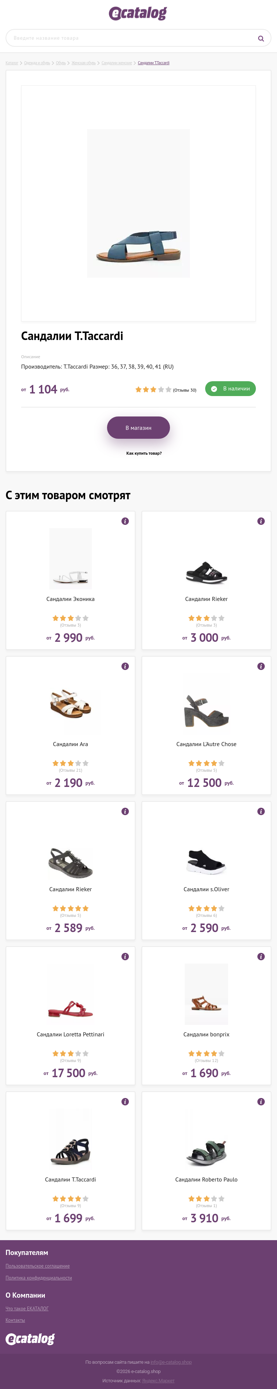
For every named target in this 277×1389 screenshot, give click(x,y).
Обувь (61, 62)
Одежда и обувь (37, 62)
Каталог (12, 62)
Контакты (15, 1320)
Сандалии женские (116, 62)
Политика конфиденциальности (39, 1278)
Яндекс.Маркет (158, 1380)
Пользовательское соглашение (38, 1266)
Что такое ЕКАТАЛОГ (27, 1308)
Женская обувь (83, 62)
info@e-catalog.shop (170, 1362)
